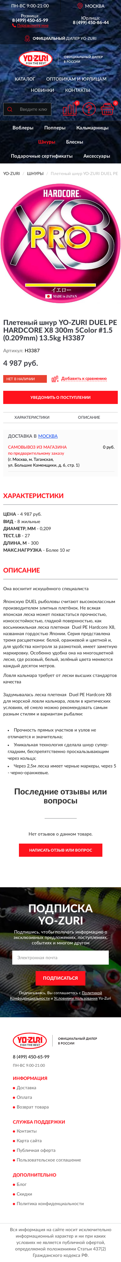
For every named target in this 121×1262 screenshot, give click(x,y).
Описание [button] (89, 417)
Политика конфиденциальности (50, 1204)
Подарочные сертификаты (42, 156)
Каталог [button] (25, 79)
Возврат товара (33, 1107)
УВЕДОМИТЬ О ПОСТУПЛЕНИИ (60, 397)
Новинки (42, 90)
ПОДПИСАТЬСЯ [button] (60, 978)
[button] (30, 25)
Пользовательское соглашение (49, 1160)
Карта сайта (29, 1141)
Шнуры (46, 142)
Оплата (24, 1097)
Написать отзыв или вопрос (60, 850)
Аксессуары (96, 156)
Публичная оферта (36, 1151)
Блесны (74, 142)
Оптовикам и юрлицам (76, 79)
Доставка (26, 1088)
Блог (22, 1184)
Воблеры (23, 128)
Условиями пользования (76, 998)
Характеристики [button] (31, 417)
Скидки (24, 1194)
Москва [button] (48, 436)
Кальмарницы (92, 128)
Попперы (54, 128)
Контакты (77, 90)
